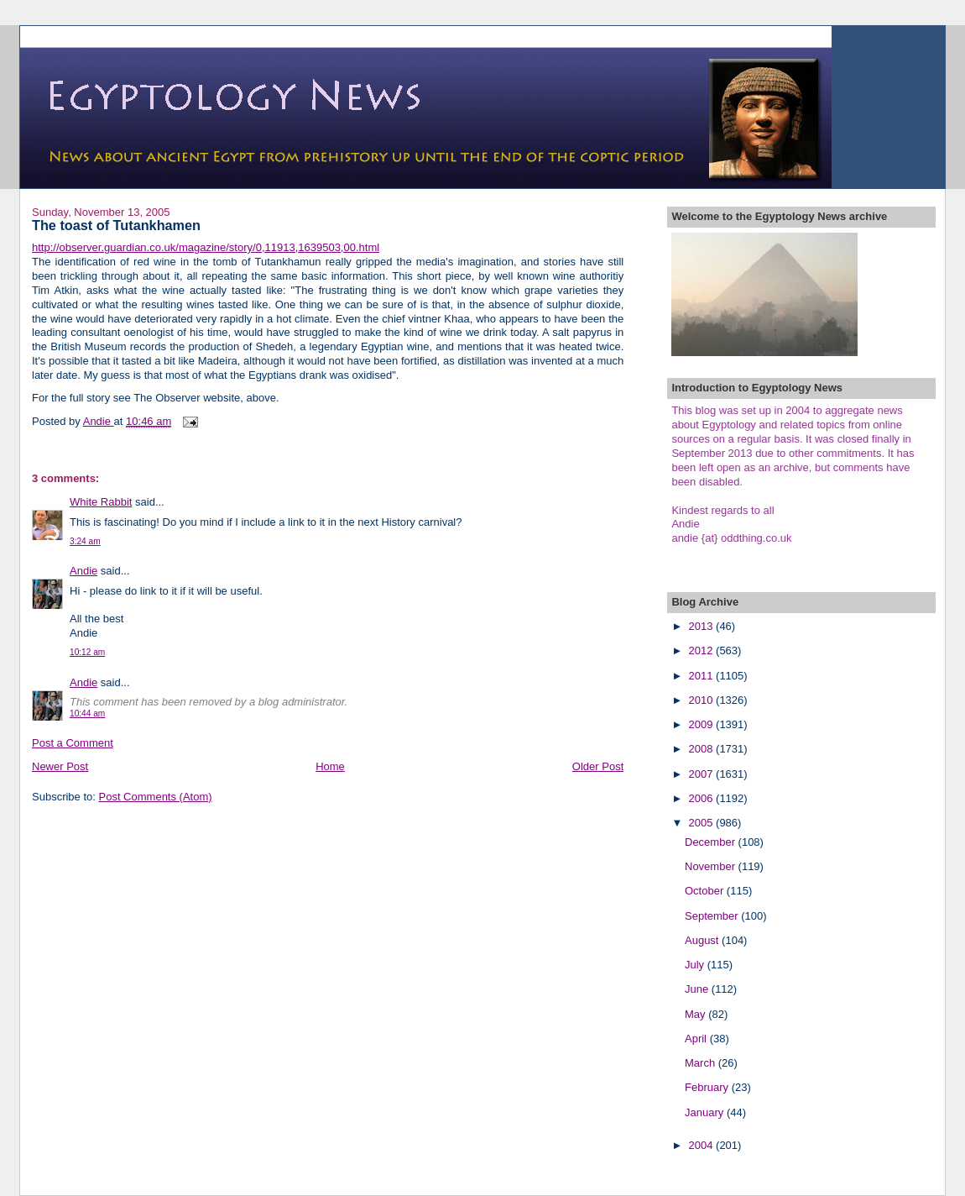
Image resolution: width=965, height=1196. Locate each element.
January (706, 1112)
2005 (703, 822)
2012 (703, 650)
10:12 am (87, 652)
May (696, 1014)
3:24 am (85, 541)
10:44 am (87, 713)
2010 (703, 700)
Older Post (597, 766)
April (697, 1038)
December (711, 842)
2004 (703, 1145)
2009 (703, 724)
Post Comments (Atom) (155, 796)
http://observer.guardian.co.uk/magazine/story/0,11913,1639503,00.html (205, 247)
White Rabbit (101, 502)
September (713, 916)
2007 (703, 774)
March (701, 1063)
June (698, 989)
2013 (703, 626)
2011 (703, 675)
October (706, 890)
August (703, 940)
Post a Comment (72, 743)
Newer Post (60, 766)
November (711, 866)
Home (330, 766)
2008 (703, 748)
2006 (703, 798)
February (708, 1087)
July (696, 964)
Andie (83, 570)
